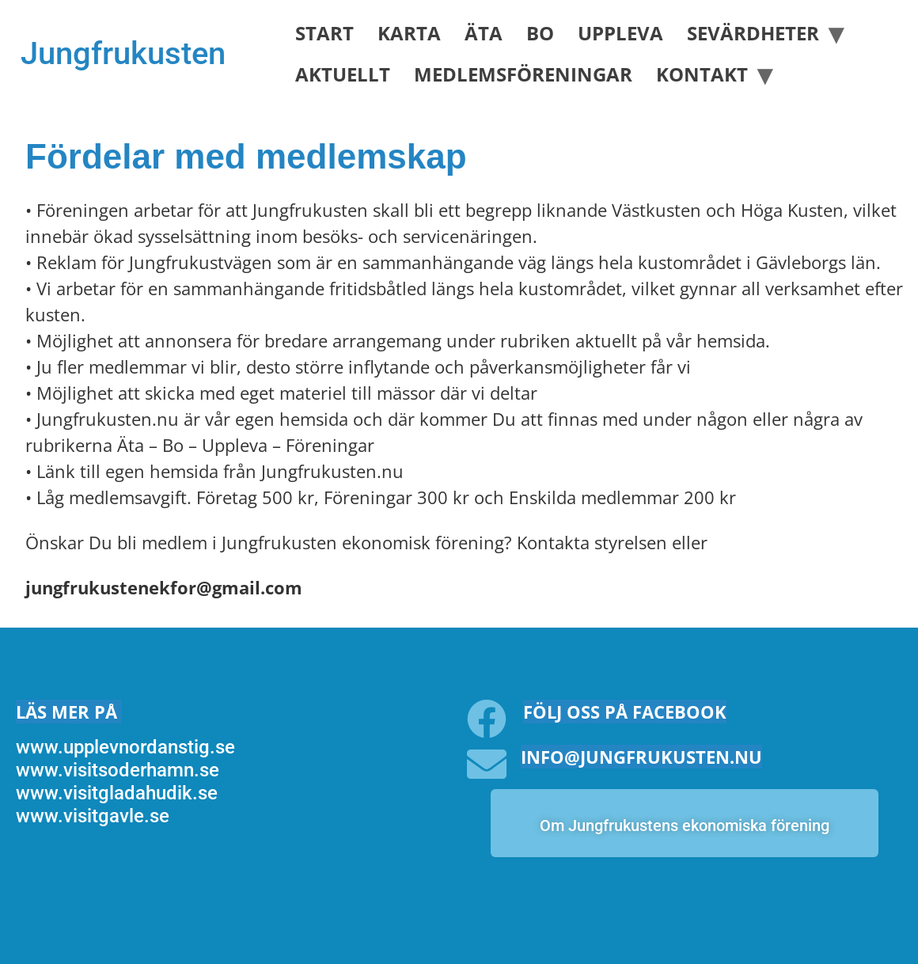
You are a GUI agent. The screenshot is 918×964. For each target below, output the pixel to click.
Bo (540, 33)
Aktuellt (342, 74)
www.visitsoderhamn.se (117, 770)
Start (324, 33)
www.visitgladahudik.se (117, 793)
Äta (484, 33)
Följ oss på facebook (624, 711)
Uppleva (620, 33)
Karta (409, 33)
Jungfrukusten (123, 53)
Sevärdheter (753, 33)
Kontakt (702, 74)
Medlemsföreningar (523, 74)
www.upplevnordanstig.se (125, 747)
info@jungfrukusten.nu (641, 757)
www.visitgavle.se (92, 816)
